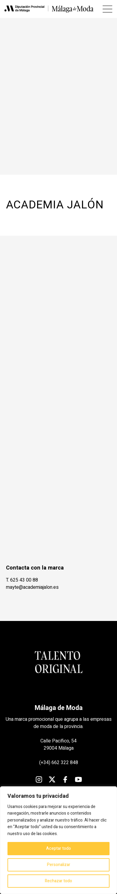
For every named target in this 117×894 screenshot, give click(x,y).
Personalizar (58, 865)
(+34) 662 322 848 (58, 762)
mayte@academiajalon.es (32, 587)
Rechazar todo (58, 881)
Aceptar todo (58, 848)
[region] (58, 840)
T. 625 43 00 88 (22, 580)
